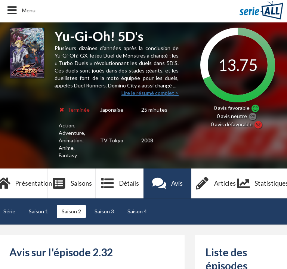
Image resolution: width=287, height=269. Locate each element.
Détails (119, 183)
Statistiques (263, 183)
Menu (21, 10)
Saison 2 (71, 211)
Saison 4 (137, 211)
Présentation (24, 183)
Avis (167, 183)
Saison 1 (38, 211)
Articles (215, 183)
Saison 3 (104, 211)
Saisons (72, 183)
